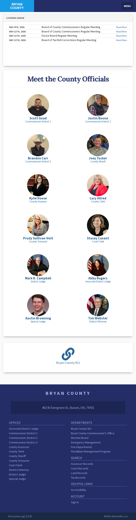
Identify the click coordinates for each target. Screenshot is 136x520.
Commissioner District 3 (23, 442)
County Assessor (19, 447)
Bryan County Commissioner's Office (92, 433)
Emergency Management (86, 442)
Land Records (79, 473)
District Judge (17, 474)
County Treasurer (19, 460)
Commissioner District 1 (23, 433)
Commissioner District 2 (23, 438)
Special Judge (17, 479)
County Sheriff (17, 456)
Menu (127, 6)
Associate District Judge (23, 428)
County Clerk (16, 451)
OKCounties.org (16, 516)
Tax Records (78, 477)
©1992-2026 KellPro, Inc (116, 516)
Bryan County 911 (81, 428)
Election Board (79, 438)
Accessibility (78, 490)
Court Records (79, 468)
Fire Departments (81, 447)
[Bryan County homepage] (17, 6)
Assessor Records (82, 464)
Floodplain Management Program (90, 451)
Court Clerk (15, 465)
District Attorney (19, 470)
